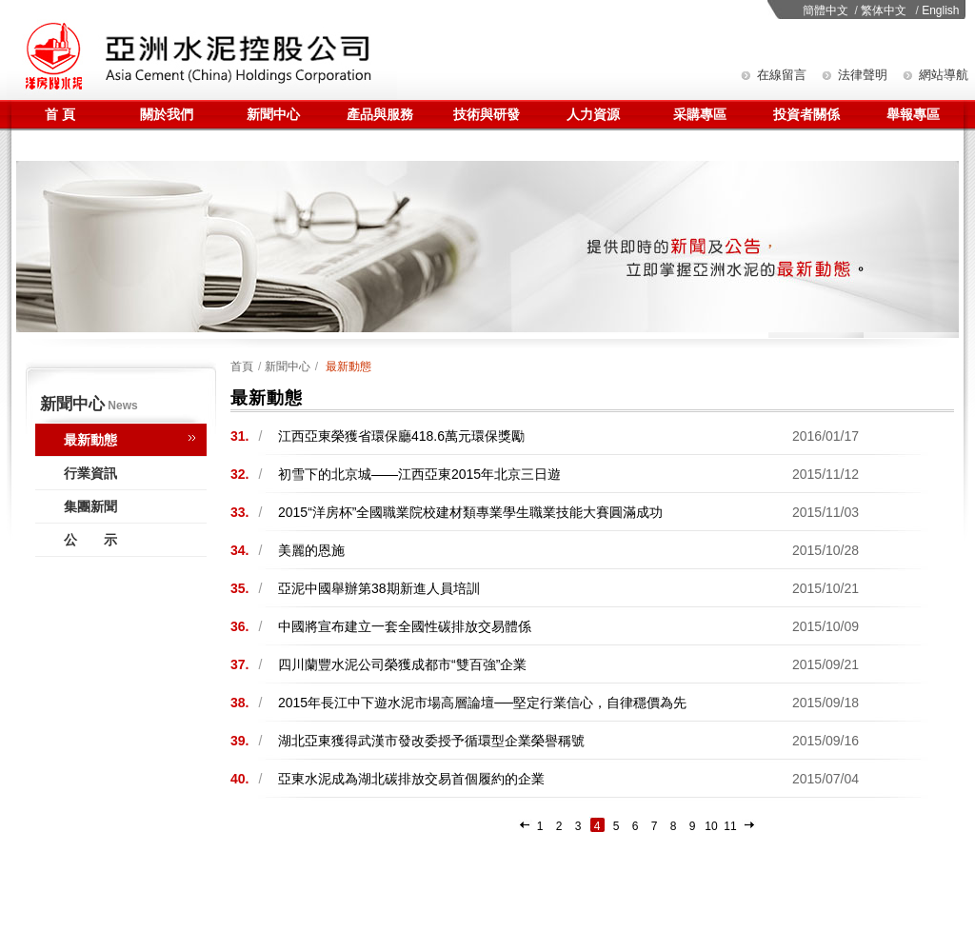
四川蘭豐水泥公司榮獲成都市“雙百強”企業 (402, 664)
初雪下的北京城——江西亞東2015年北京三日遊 (419, 474)
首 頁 (60, 114)
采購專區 (699, 114)
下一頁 (749, 827)
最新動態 (90, 439)
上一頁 (525, 827)
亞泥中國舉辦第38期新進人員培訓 (379, 588)
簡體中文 (825, 10)
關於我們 (166, 114)
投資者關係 (806, 114)
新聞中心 (273, 114)
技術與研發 (486, 114)
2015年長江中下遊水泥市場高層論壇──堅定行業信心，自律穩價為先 (482, 702)
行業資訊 (90, 473)
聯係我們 (60, 144)
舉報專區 (913, 114)
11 (730, 826)
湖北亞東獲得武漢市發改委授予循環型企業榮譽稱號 (431, 740)
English (940, 10)
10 (711, 826)
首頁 (241, 366)
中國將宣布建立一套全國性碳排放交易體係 (404, 626)
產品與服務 (380, 114)
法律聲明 (862, 75)
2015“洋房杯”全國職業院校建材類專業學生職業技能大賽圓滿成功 (470, 512)
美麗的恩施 (311, 550)
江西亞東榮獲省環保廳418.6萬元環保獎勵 (401, 436)
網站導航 (943, 75)
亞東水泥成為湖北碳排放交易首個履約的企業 (411, 778)
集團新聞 (90, 506)
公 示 (90, 539)
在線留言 (781, 75)
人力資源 (593, 114)
